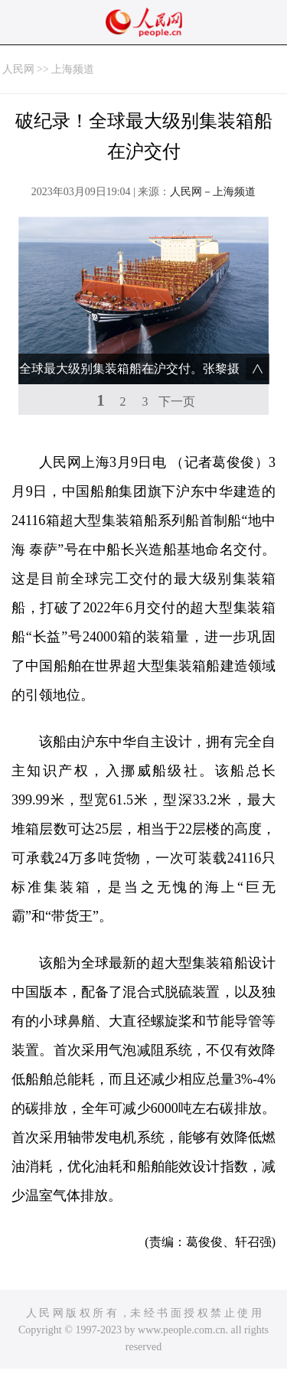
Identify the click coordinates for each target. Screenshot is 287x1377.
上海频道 (72, 69)
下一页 (176, 401)
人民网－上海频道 (213, 191)
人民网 (18, 69)
